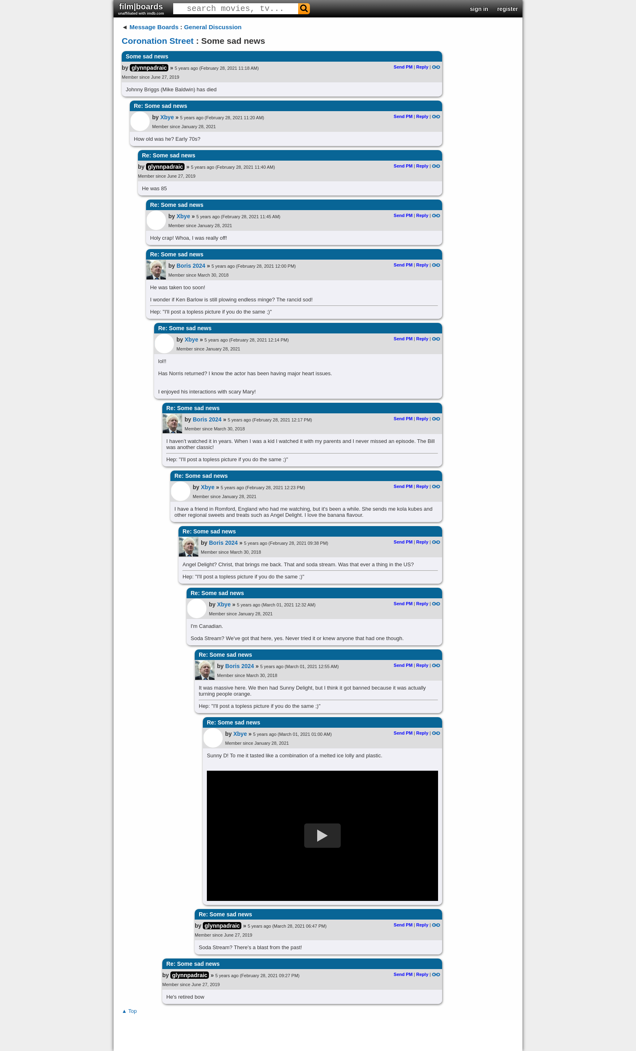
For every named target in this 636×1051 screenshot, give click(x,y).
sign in (479, 9)
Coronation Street (157, 40)
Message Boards (153, 27)
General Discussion (213, 27)
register (507, 9)
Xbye (167, 117)
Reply (422, 66)
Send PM (403, 66)
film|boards (141, 8)
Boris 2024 (190, 265)
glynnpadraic (149, 67)
